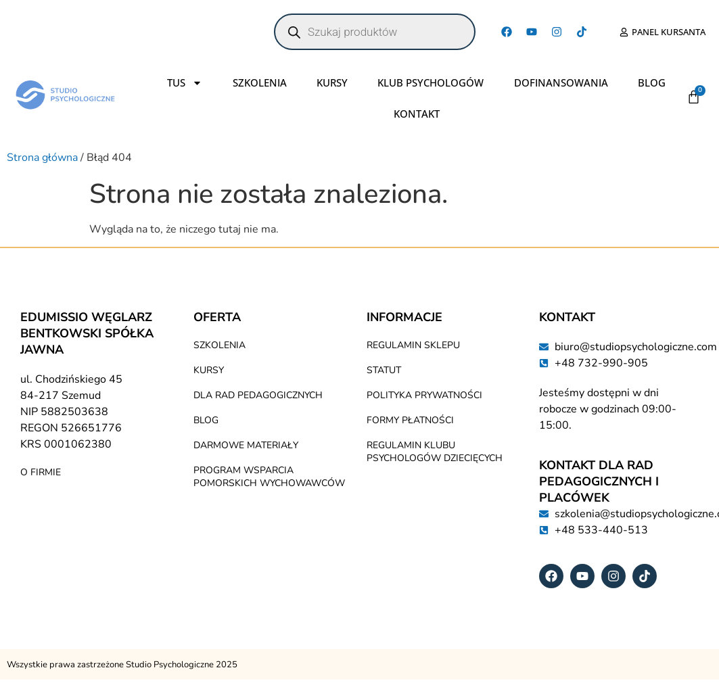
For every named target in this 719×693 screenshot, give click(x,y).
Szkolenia (260, 82)
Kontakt (417, 113)
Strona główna (42, 157)
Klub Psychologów (430, 82)
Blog (652, 82)
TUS (184, 83)
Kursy (332, 82)
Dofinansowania (561, 82)
